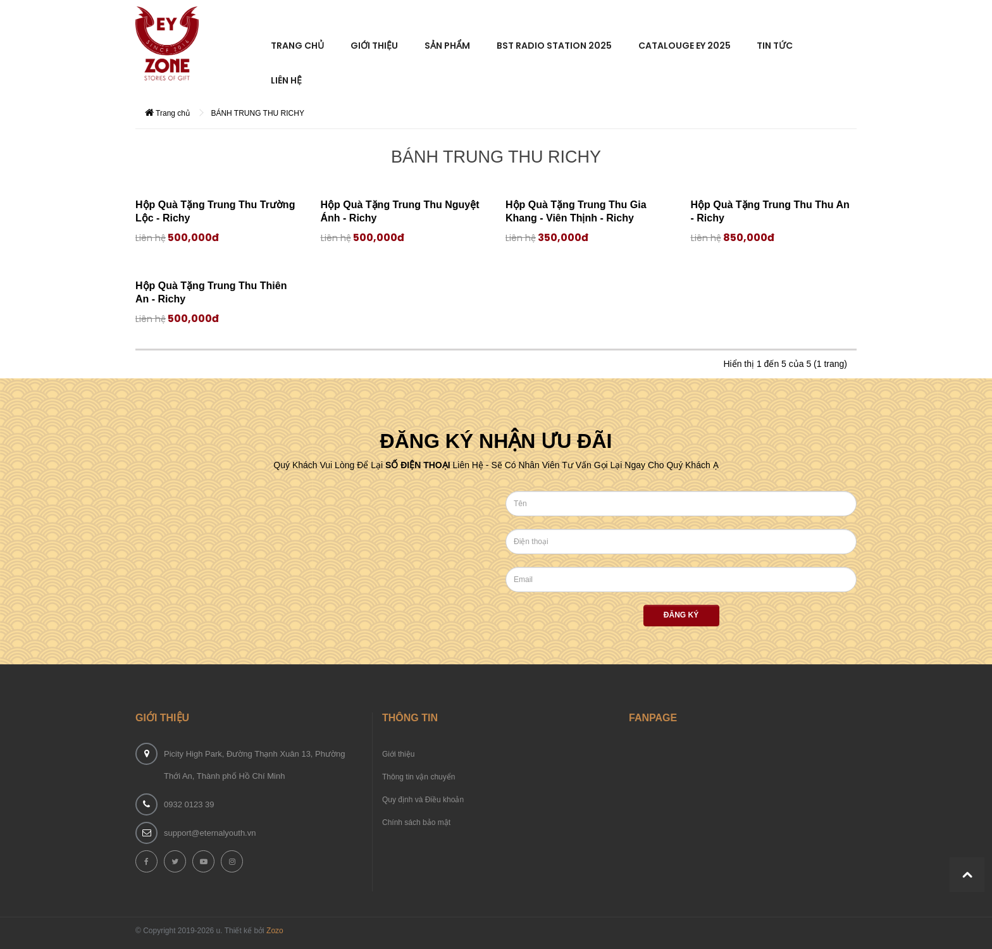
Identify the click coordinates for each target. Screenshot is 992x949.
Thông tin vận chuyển (418, 776)
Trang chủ (167, 113)
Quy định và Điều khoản (423, 799)
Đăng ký (681, 615)
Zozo (274, 930)
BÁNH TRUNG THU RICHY (257, 113)
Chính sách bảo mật (416, 822)
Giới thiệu (398, 754)
